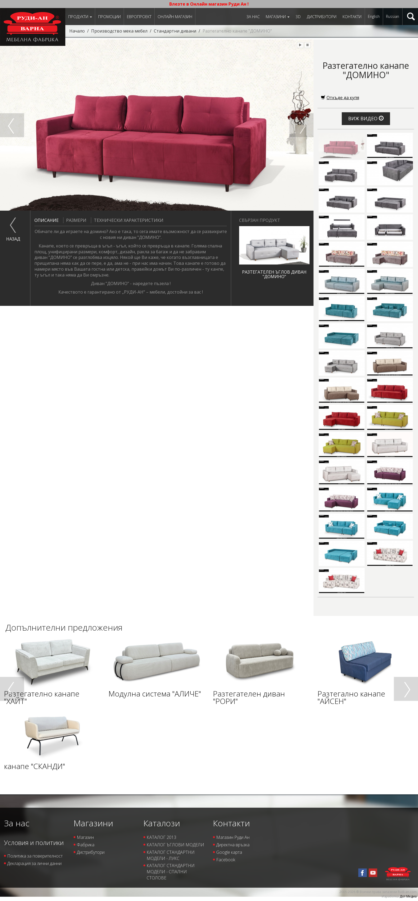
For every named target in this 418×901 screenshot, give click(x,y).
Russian (392, 16)
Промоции (109, 16)
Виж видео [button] (366, 118)
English (374, 16)
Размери (74, 220)
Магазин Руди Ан (233, 837)
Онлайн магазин (175, 16)
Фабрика (85, 845)
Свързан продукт (259, 220)
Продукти (80, 16)
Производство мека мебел (119, 31)
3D (298, 16)
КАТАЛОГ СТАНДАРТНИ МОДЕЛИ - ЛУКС (171, 855)
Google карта (229, 852)
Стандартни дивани (175, 31)
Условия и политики (34, 842)
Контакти (352, 16)
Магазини (278, 16)
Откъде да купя (340, 98)
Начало (77, 31)
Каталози (161, 823)
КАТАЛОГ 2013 (161, 837)
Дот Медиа (408, 896)
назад (13, 239)
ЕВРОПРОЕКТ (139, 16)
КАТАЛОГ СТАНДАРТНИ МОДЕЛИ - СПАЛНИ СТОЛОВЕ (171, 872)
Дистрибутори (321, 16)
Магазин (85, 837)
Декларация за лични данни (34, 863)
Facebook (225, 860)
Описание (46, 220)
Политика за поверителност (35, 856)
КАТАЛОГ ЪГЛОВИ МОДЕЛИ (175, 845)
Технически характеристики (127, 220)
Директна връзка (233, 845)
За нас (253, 16)
